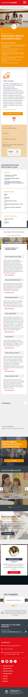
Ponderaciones (7, 668)
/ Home (3, 7)
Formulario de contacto (13, 113)
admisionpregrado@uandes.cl (12, 645)
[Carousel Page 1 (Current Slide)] (10, 507)
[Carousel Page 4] (15, 507)
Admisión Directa (8, 671)
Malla (14, 119)
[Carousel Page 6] (17, 507)
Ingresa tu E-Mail (5, 630)
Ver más (14, 460)
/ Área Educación (12, 7)
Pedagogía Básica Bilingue (14, 600)
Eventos (5, 678)
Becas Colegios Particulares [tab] (14, 235)
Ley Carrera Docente (9, 109)
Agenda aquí (14, 572)
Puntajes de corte (8, 666)
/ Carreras (7, 7)
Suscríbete (7, 533)
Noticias (5, 681)
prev (22, 402)
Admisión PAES (7, 673)
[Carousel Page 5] (16, 507)
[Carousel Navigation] (24, 402)
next (26, 402)
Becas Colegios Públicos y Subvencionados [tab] (14, 232)
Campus (5, 676)
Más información (9, 275)
